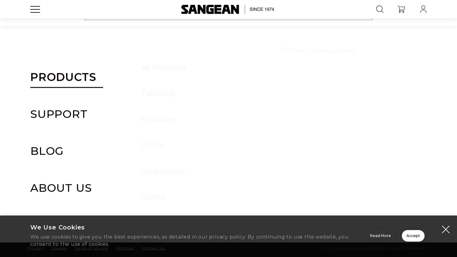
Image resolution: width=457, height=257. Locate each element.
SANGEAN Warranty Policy (294, 108)
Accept (392, 236)
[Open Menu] (35, 23)
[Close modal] (445, 230)
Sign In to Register (228, 133)
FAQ (310, 182)
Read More (305, 236)
